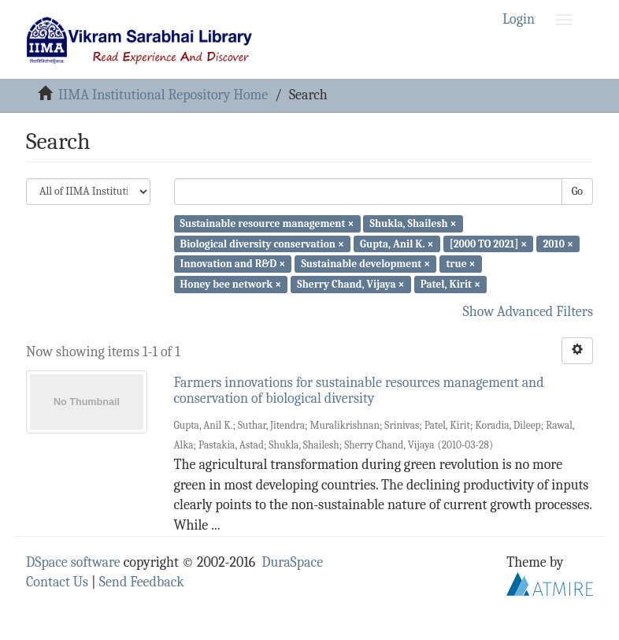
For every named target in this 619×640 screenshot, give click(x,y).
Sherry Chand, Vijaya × (350, 284)
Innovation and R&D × (233, 264)
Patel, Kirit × (450, 284)
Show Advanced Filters (528, 311)
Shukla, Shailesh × (413, 223)
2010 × (558, 243)
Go (577, 191)
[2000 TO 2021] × (489, 243)
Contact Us (57, 582)
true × (460, 264)
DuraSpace (292, 562)
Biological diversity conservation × (262, 243)
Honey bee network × (231, 284)
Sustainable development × (365, 264)
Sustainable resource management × (267, 223)
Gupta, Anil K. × (396, 243)
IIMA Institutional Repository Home (163, 95)
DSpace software (73, 562)
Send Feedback (141, 582)
